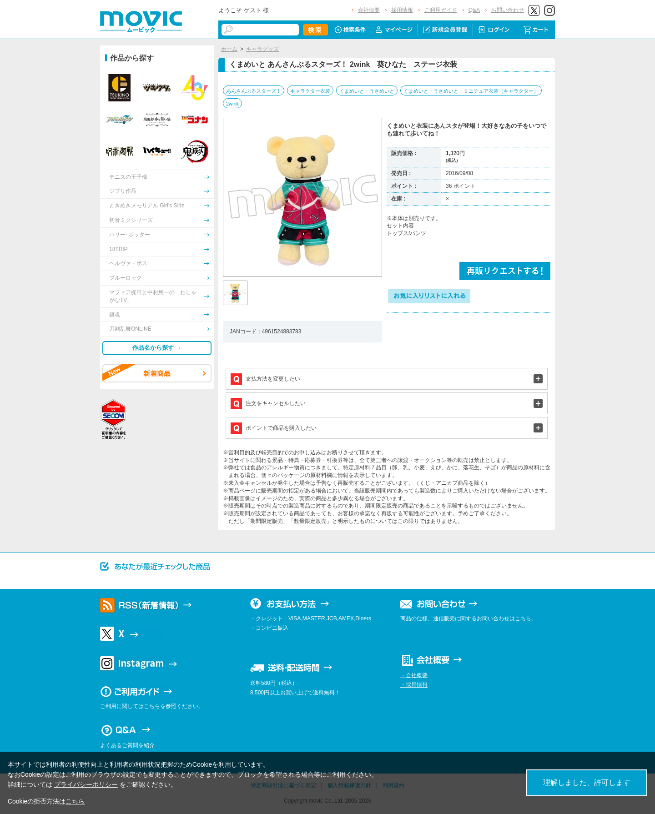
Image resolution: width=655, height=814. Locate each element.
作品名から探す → (156, 347)
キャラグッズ (262, 49)
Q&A (474, 10)
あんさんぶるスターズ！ (253, 91)
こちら (75, 801)
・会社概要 (414, 675)
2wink (232, 103)
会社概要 (369, 10)
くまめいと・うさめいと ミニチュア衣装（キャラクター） (471, 91)
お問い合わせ (507, 10)
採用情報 (402, 10)
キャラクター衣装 (310, 91)
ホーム (229, 49)
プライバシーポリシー (86, 784)
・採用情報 (414, 685)
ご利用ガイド (440, 10)
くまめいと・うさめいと (366, 91)
